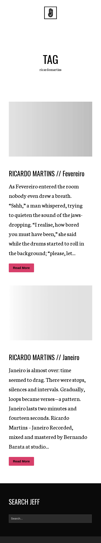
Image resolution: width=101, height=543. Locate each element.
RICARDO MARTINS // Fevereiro (47, 173)
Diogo (47, 164)
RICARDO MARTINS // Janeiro (44, 357)
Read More (21, 268)
